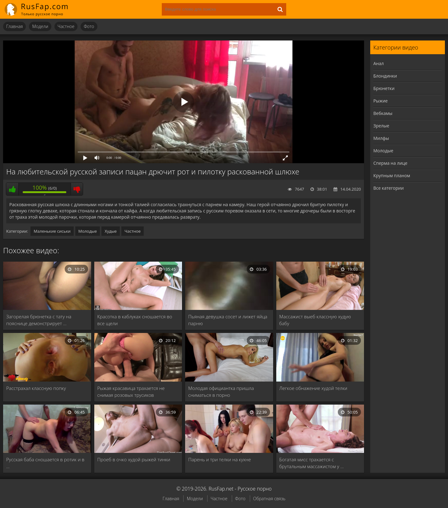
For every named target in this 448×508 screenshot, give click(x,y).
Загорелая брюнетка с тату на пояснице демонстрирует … (38, 319)
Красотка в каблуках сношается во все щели (134, 319)
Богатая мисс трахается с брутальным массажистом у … (311, 462)
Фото (89, 26)
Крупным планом (391, 175)
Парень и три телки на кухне (219, 459)
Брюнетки (383, 88)
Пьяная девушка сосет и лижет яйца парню (227, 319)
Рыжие (380, 101)
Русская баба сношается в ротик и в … (45, 462)
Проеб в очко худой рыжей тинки (133, 459)
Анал (378, 63)
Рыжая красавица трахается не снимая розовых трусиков (131, 391)
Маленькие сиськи (52, 231)
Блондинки (385, 76)
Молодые (87, 231)
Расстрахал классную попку (36, 388)
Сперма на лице (390, 163)
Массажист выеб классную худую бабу (315, 319)
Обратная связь (269, 498)
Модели (40, 26)
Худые (111, 231)
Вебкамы (382, 113)
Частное (66, 26)
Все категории (388, 188)
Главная (14, 26)
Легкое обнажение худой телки (313, 388)
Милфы (381, 138)
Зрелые (381, 126)
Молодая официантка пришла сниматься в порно (221, 391)
